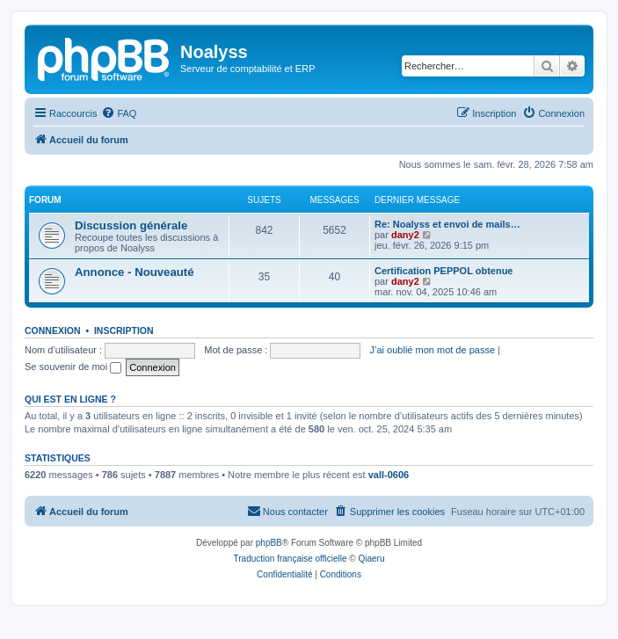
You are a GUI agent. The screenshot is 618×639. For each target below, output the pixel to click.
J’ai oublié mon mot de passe (432, 350)
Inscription (124, 330)
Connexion (53, 330)
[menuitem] (118, 113)
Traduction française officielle (290, 558)
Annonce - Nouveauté (134, 272)
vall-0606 (388, 474)
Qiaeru (371, 558)
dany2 (405, 234)
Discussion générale (131, 225)
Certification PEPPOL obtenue (443, 270)
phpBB (269, 543)
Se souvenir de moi (73, 366)
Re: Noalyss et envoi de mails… (447, 224)
